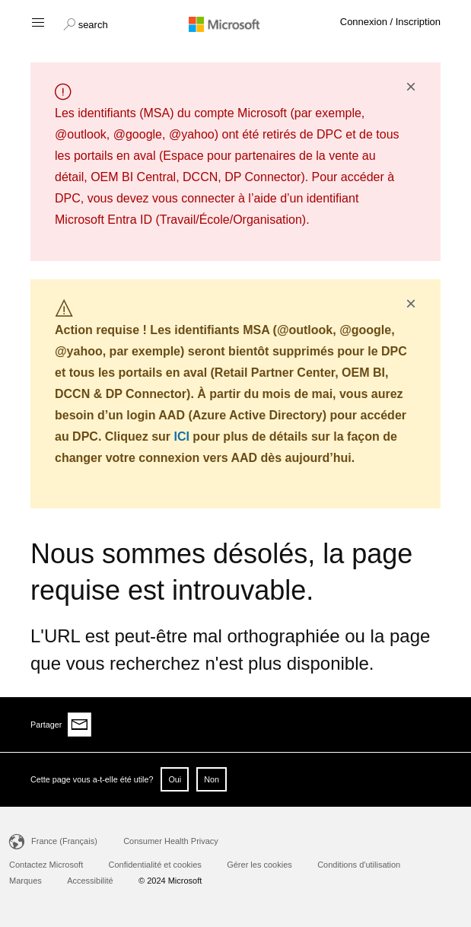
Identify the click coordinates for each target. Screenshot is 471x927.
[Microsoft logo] (236, 24)
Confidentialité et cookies (155, 864)
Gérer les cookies (259, 864)
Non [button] (211, 779)
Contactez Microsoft (46, 864)
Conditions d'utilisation (358, 864)
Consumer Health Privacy (170, 841)
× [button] (411, 87)
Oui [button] (174, 779)
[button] (85, 23)
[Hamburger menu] (37, 22)
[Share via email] (80, 724)
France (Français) (64, 841)
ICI (181, 436)
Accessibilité (90, 880)
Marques (25, 880)
